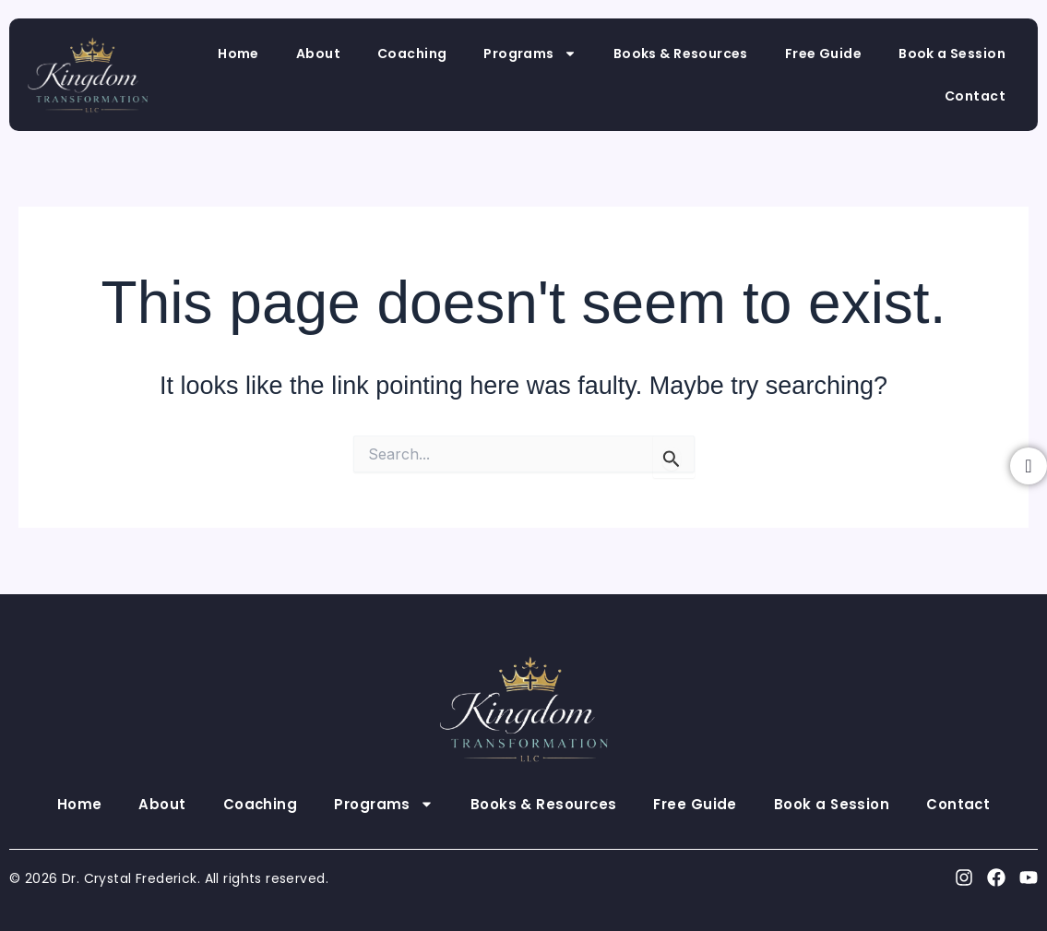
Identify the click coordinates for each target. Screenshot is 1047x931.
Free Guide (823, 53)
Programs (529, 53)
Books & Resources (680, 53)
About (318, 53)
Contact (975, 96)
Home (238, 53)
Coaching (411, 53)
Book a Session (951, 53)
